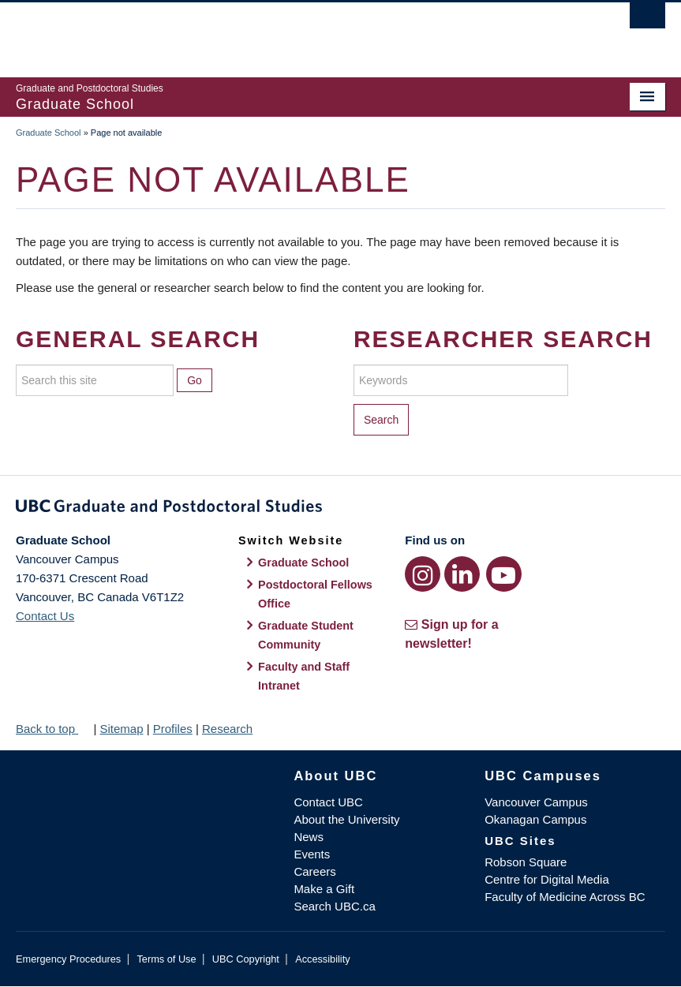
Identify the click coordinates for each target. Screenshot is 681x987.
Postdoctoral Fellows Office (315, 594)
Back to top (53, 728)
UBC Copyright (245, 959)
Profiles (173, 728)
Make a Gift (324, 888)
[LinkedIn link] (462, 574)
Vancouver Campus (536, 802)
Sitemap (121, 728)
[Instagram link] (422, 574)
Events (312, 854)
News (309, 836)
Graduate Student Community (306, 635)
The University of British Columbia (292, 32)
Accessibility (322, 959)
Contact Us (45, 615)
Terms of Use (166, 959)
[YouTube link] (504, 574)
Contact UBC (328, 802)
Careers (314, 871)
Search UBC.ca (334, 906)
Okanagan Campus (535, 819)
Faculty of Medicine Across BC (565, 896)
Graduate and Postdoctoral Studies (340, 508)
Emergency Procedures (68, 959)
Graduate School (48, 132)
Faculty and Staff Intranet (304, 676)
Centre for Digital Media (547, 879)
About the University (346, 819)
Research (227, 728)
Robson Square (526, 862)
